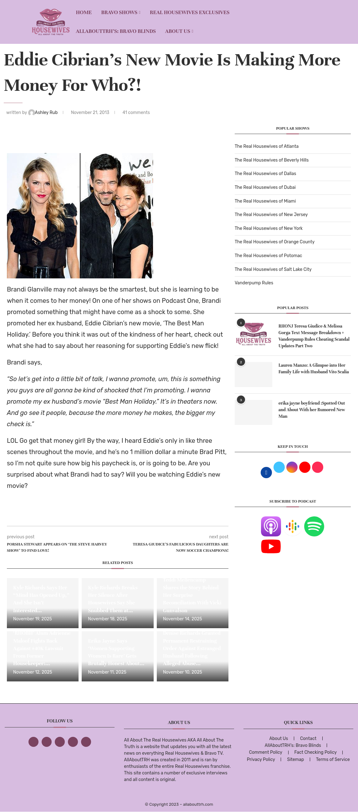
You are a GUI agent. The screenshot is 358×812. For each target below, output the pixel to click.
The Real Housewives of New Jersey (271, 214)
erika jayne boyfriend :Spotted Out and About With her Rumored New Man (312, 410)
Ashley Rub (43, 112)
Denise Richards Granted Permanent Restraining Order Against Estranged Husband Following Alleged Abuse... (192, 648)
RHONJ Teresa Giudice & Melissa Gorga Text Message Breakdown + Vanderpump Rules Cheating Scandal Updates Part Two (314, 336)
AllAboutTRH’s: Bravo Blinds (116, 31)
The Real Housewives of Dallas (265, 173)
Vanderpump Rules (254, 283)
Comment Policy (265, 752)
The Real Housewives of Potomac (268, 255)
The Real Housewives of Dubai (265, 187)
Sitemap (295, 759)
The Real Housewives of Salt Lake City (273, 269)
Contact (308, 738)
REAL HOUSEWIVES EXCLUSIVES (190, 12)
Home (84, 12)
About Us (177, 31)
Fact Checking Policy (315, 752)
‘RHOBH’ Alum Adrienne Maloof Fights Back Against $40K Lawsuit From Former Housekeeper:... (42, 648)
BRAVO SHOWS (119, 12)
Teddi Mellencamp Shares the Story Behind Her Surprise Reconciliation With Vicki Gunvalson (192, 595)
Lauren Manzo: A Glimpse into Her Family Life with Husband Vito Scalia (314, 369)
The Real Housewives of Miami (265, 201)
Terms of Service (333, 759)
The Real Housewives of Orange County (275, 242)
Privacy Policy (261, 759)
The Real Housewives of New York (269, 228)
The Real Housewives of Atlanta (267, 146)
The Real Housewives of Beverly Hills (272, 160)
